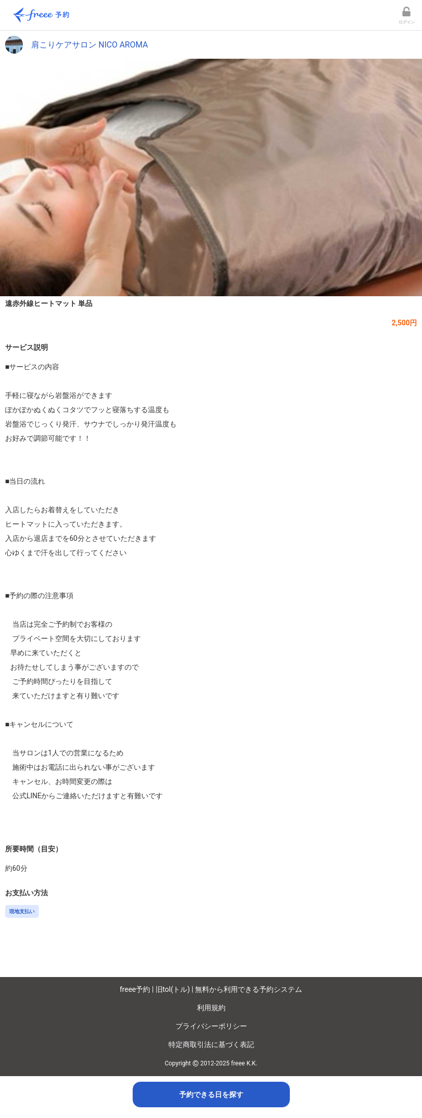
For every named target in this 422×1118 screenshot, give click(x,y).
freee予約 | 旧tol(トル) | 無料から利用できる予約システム (211, 989)
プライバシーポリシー (211, 1026)
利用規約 (211, 1008)
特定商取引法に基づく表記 (211, 1044)
